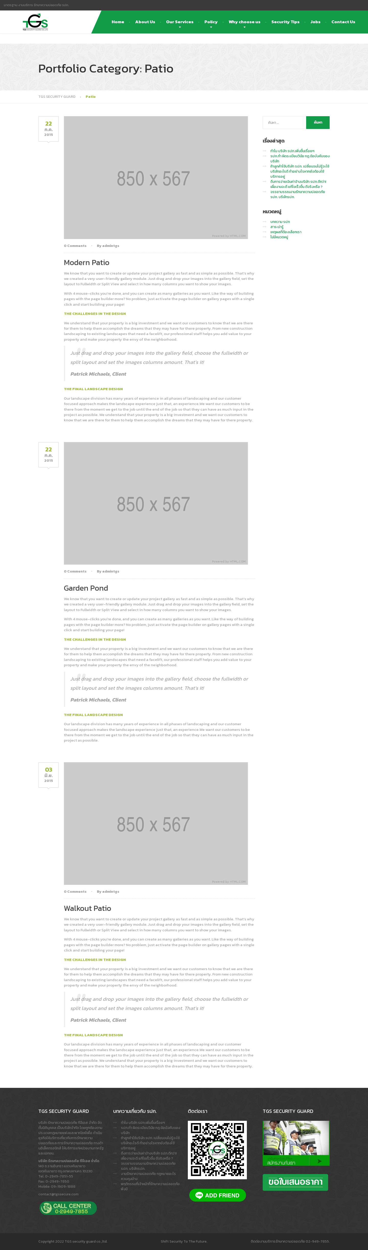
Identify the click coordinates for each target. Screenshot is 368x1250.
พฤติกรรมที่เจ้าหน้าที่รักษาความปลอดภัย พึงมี (150, 1186)
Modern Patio (86, 262)
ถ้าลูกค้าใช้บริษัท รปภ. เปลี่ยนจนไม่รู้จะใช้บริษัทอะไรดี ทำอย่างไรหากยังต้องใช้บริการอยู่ (299, 171)
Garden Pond (86, 588)
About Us (145, 21)
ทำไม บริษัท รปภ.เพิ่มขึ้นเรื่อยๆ (292, 151)
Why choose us (244, 21)
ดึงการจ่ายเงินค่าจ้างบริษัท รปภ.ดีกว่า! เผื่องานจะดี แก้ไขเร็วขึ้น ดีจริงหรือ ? (298, 184)
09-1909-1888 (63, 1186)
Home (118, 21)
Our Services (179, 21)
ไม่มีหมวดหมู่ (279, 237)
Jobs (315, 21)
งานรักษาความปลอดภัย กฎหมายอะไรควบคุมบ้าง (148, 1176)
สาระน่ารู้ (276, 227)
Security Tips (285, 21)
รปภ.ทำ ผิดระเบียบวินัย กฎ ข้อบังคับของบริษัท (300, 158)
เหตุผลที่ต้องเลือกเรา (285, 232)
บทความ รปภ (280, 221)
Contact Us (343, 21)
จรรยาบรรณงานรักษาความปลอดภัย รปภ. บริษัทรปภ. (297, 194)
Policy (211, 21)
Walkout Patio (87, 908)
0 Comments (75, 245)
